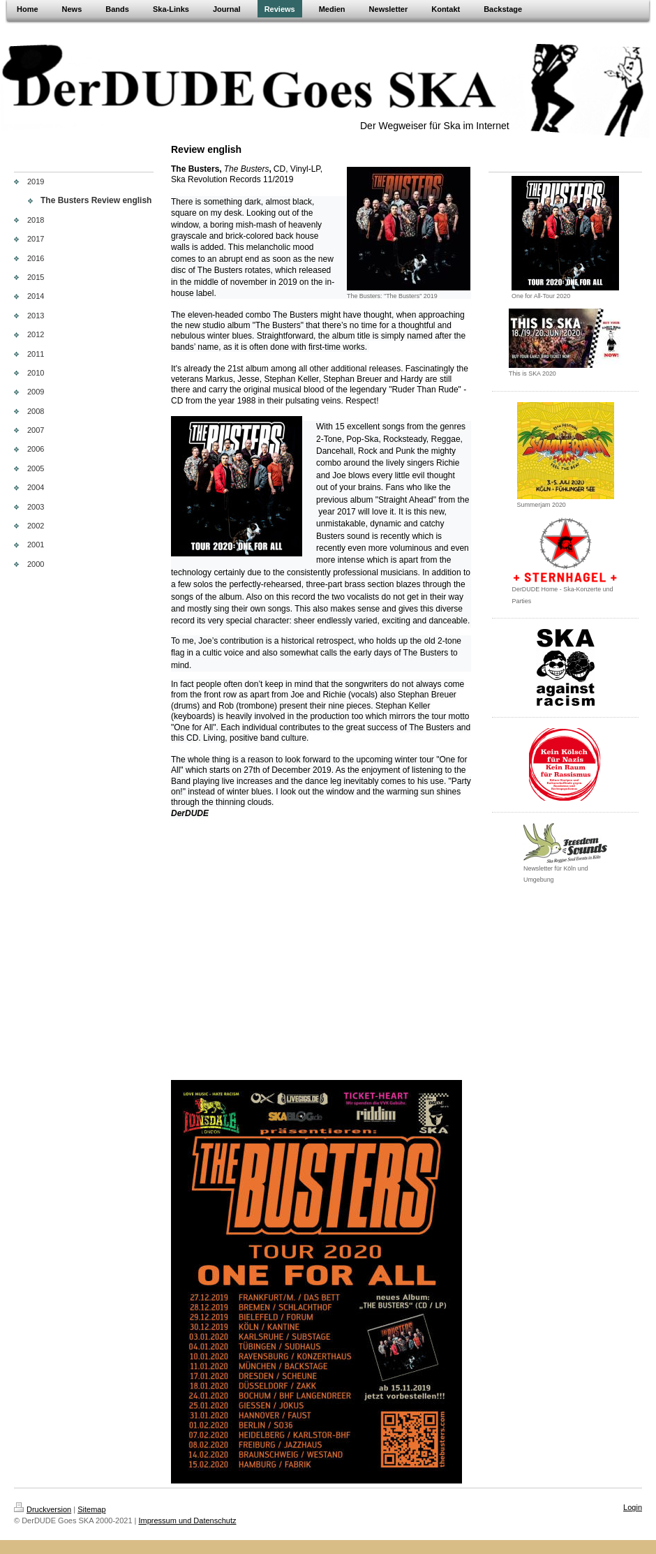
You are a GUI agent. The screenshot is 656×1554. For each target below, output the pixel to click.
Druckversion (42, 1495)
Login (632, 1493)
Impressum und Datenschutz (188, 1506)
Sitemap (91, 1495)
